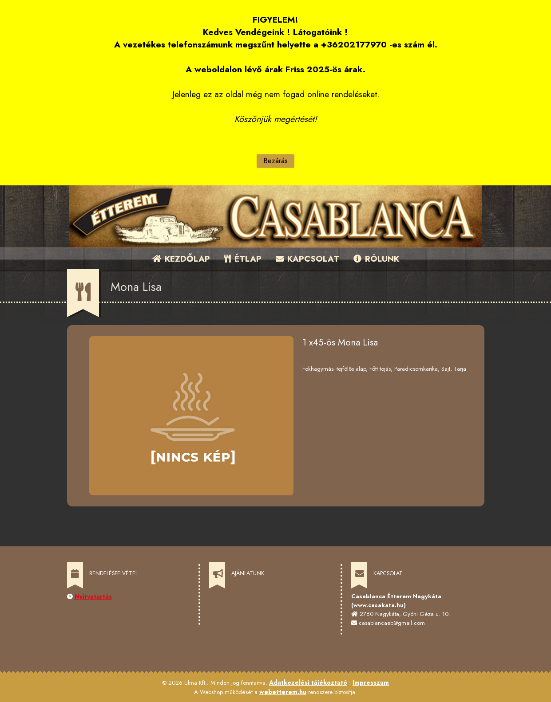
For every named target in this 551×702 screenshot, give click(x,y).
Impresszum (371, 682)
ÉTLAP (243, 259)
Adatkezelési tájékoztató (308, 682)
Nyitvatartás (93, 596)
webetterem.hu (282, 691)
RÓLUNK (376, 259)
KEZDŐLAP (181, 259)
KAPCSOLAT (307, 259)
